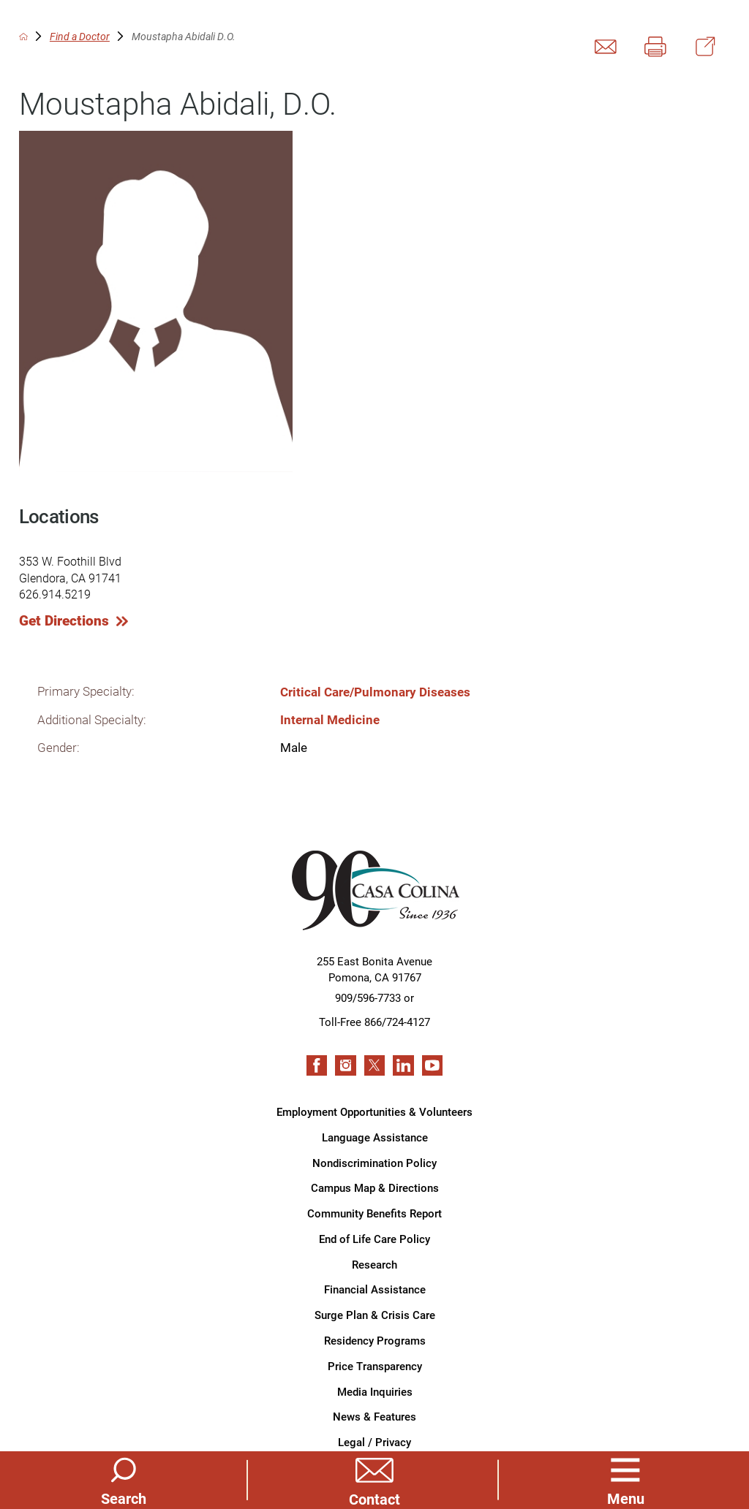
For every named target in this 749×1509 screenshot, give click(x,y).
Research (374, 1264)
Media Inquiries (375, 1391)
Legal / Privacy (374, 1441)
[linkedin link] (403, 1065)
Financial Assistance (375, 1289)
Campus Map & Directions (375, 1187)
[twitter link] (374, 1065)
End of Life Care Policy (374, 1238)
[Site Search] (123, 1479)
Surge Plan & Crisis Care (375, 1314)
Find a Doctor (80, 36)
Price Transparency (375, 1365)
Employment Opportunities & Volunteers (374, 1111)
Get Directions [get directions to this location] (64, 620)
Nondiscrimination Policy (374, 1162)
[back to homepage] (23, 36)
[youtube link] (432, 1065)
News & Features (374, 1416)
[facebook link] (316, 1065)
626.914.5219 (55, 593)
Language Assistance (375, 1137)
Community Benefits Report (374, 1213)
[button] (625, 1479)
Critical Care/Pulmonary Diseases (375, 691)
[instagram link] (345, 1065)
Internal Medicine (330, 719)
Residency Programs (375, 1340)
